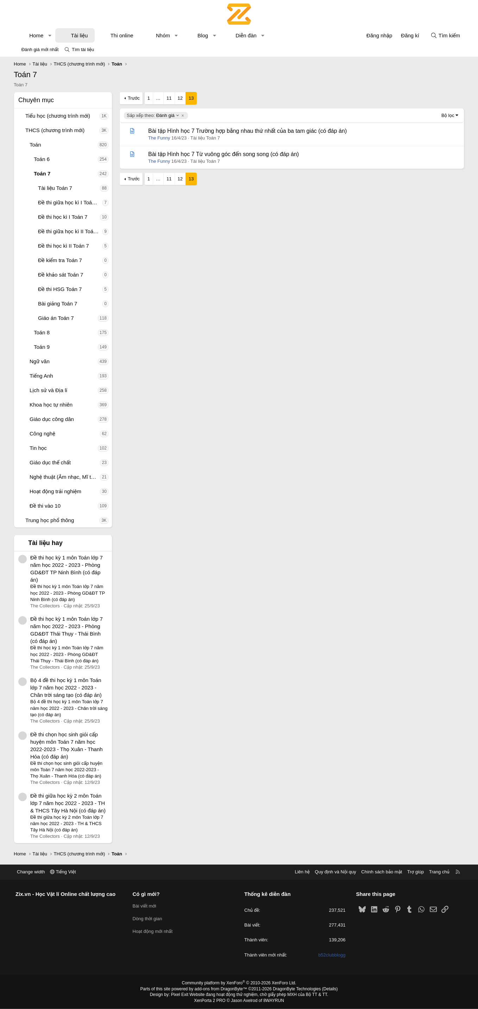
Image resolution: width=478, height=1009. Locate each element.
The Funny (159, 138)
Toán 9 (42, 347)
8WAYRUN (273, 1000)
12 (180, 98)
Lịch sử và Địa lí (48, 390)
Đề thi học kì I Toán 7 (62, 217)
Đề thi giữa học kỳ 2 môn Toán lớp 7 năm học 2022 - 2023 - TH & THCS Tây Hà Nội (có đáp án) (68, 803)
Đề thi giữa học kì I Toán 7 (68, 202)
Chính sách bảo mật (381, 871)
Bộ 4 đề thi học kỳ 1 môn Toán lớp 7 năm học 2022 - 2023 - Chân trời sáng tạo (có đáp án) (66, 687)
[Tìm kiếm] (445, 35)
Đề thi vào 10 (45, 506)
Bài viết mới (144, 906)
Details (330, 988)
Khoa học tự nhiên (51, 405)
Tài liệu (79, 35)
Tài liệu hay (45, 542)
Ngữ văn (40, 361)
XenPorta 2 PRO (209, 1000)
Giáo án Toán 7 (56, 318)
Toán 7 (42, 174)
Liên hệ (302, 871)
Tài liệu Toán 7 (55, 188)
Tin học (38, 448)
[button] (49, 35)
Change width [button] (31, 871)
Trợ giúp (415, 871)
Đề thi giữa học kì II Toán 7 (69, 231)
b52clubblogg (331, 955)
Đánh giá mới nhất (40, 49)
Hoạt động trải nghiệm (55, 491)
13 (191, 98)
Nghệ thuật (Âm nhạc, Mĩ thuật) (65, 477)
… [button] (158, 98)
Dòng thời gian (147, 918)
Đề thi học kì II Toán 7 (63, 246)
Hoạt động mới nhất (153, 931)
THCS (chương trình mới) (54, 130)
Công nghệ (42, 434)
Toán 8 (42, 332)
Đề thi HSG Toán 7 (60, 289)
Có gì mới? (146, 894)
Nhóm (163, 35)
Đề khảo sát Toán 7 (60, 275)
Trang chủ (439, 871)
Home (36, 35)
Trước (134, 98)
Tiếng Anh (41, 376)
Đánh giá (153, 115)
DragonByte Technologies (297, 988)
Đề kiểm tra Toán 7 (60, 260)
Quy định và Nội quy (335, 871)
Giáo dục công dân (52, 419)
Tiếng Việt (63, 871)
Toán (35, 145)
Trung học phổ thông (49, 520)
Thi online (122, 35)
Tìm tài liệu (83, 49)
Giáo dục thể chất (50, 462)
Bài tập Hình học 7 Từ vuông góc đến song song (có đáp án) (223, 154)
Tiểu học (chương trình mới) (57, 116)
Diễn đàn (246, 35)
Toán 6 (42, 159)
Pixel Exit (179, 994)
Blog (202, 35)
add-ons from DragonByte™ (221, 988)
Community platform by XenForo (239, 982)
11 (168, 98)
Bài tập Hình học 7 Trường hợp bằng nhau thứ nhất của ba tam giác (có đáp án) (247, 131)
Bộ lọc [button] (447, 115)
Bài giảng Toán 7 (57, 304)
